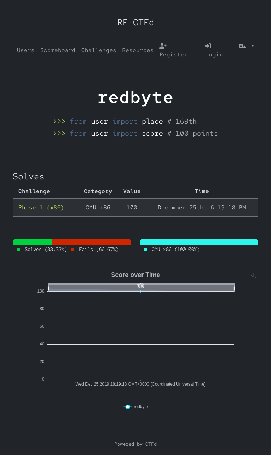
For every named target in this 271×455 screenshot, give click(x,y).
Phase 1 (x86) (41, 207)
